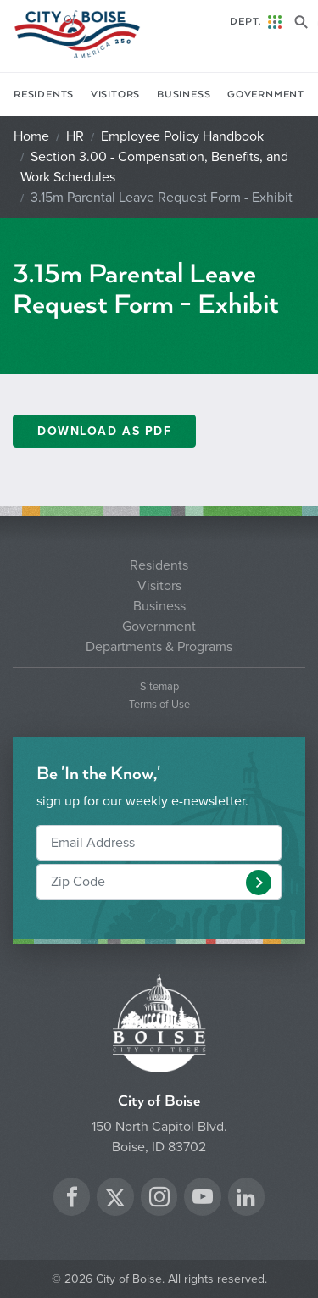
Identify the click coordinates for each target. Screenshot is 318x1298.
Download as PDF (104, 431)
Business (183, 94)
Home (31, 136)
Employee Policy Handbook (182, 136)
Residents (44, 94)
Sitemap (159, 687)
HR (75, 136)
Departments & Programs (159, 647)
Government (265, 94)
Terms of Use (159, 704)
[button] (258, 882)
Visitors (115, 94)
